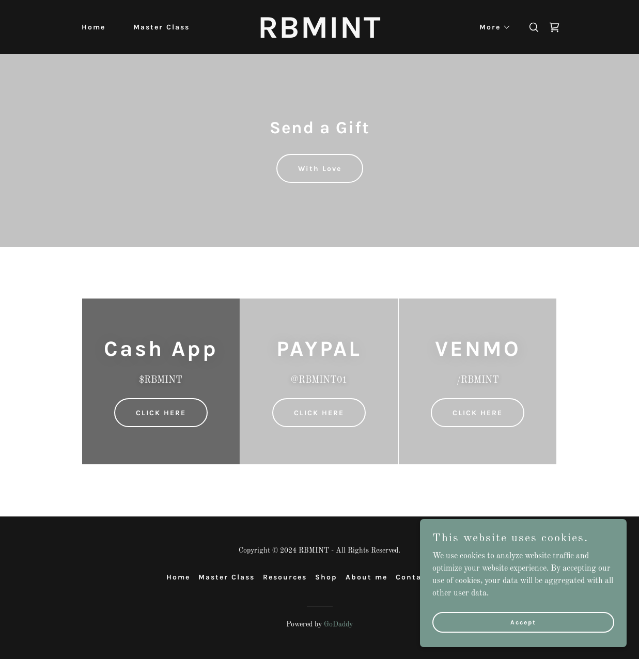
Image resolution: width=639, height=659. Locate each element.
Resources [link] (285, 577)
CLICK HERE (161, 413)
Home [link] (93, 27)
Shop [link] (326, 577)
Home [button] (178, 577)
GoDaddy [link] (338, 624)
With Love (319, 168)
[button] (491, 27)
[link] (319, 36)
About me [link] (366, 577)
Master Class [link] (161, 27)
